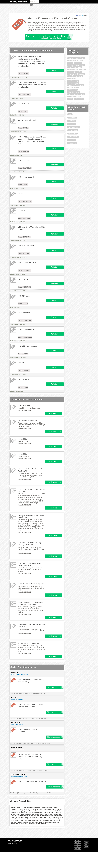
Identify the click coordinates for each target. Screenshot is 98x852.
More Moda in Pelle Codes (17, 749)
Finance (71, 72)
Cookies (76, 846)
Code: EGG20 (23, 304)
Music (70, 87)
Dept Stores (79, 65)
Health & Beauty (73, 81)
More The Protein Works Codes (19, 776)
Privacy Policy (77, 848)
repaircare (71, 124)
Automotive (72, 60)
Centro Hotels (73, 130)
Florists (78, 72)
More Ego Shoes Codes (17, 699)
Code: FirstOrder (24, 94)
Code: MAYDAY (23, 151)
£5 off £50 (21, 210)
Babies (80, 60)
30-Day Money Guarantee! (27, 420)
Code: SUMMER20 (24, 168)
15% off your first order (26, 177)
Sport (82, 94)
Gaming (81, 74)
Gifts (70, 76)
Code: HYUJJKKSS (25, 337)
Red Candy (72, 121)
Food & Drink (72, 74)
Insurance (71, 85)
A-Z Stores (77, 840)
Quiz (70, 114)
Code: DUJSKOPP (24, 320)
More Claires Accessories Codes (19, 674)
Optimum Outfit (73, 136)
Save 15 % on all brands (27, 120)
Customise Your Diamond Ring (29, 643)
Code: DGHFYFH (24, 270)
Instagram (86, 846)
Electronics (77, 67)
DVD (70, 67)
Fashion (82, 69)
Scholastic (72, 140)
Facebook (86, 842)
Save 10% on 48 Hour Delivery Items (31, 584)
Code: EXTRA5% (24, 237)
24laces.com (72, 143)
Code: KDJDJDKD (24, 287)
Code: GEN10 (23, 387)
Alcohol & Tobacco (74, 58)
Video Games (79, 99)
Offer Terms (13, 693)
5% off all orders (24, 279)
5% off (20, 194)
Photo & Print (72, 90)
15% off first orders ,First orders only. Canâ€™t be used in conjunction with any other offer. (32, 84)
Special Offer (23, 439)
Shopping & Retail (74, 92)
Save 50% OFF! (24, 405)
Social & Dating (73, 94)
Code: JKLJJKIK (24, 253)
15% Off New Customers (27, 346)
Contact (76, 844)
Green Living (78, 76)
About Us (77, 842)
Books (70, 63)
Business (77, 63)
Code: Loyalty (23, 73)
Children (71, 65)
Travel (70, 99)
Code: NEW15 (23, 354)
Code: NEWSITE (24, 370)
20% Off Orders (24, 296)
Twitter (86, 844)
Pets (76, 87)
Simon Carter (72, 133)
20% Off (21, 363)
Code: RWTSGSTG (24, 201)
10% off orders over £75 (27, 246)
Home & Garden (73, 83)
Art (83, 58)
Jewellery (80, 85)
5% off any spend (24, 379)
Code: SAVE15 (23, 128)
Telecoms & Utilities (74, 96)
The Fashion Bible (74, 127)
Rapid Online (72, 117)
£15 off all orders (24, 103)
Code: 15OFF (22, 111)
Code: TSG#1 (23, 185)
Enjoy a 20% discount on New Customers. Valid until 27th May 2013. (30, 756)
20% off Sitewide (24, 160)
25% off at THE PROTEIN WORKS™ (32, 781)
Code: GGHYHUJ (24, 218)
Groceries (71, 78)
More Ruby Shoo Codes (17, 724)
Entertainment (73, 69)
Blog (85, 840)
